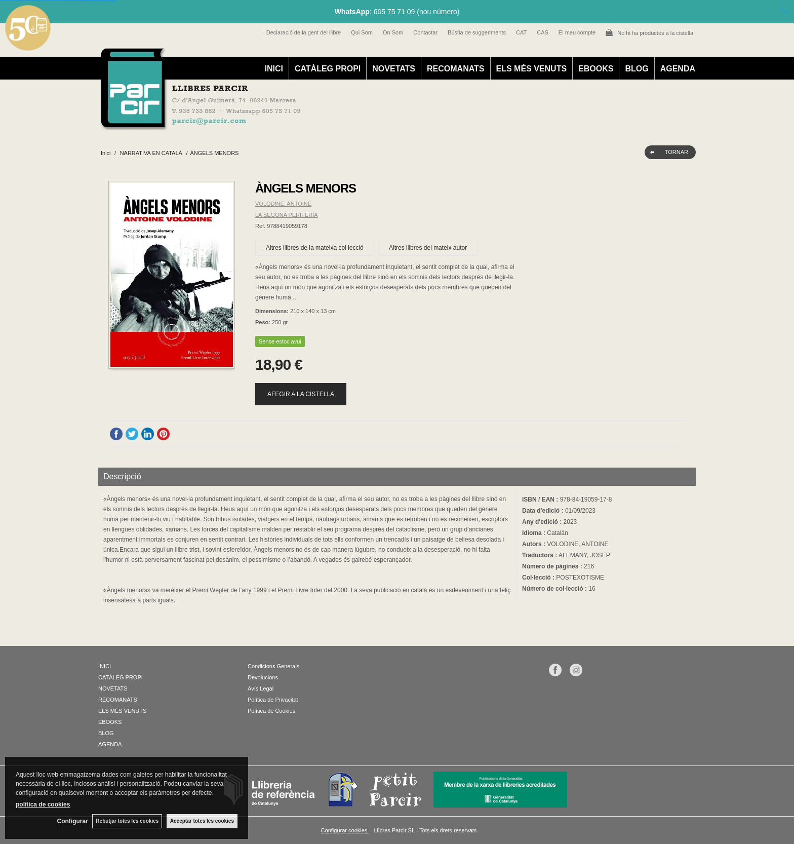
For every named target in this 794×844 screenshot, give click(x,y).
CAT (521, 32)
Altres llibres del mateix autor (428, 247)
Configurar (71, 821)
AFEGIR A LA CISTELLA (300, 394)
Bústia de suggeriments (477, 32)
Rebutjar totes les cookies (126, 821)
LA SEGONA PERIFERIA (286, 215)
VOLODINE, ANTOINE (283, 204)
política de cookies (43, 804)
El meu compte (577, 32)
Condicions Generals (273, 666)
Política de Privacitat (273, 700)
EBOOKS (595, 68)
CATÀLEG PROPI (328, 68)
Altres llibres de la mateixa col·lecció (315, 247)
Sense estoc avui (280, 341)
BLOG (636, 68)
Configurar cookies (345, 830)
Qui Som (362, 32)
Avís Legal (260, 688)
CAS (542, 32)
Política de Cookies (271, 711)
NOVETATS (393, 68)
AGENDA (677, 68)
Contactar (425, 32)
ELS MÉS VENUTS (531, 68)
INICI (273, 68)
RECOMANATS (455, 68)
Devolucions (263, 677)
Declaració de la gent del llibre (303, 32)
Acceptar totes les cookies (202, 821)
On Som (393, 32)
